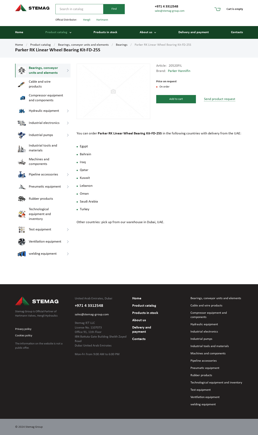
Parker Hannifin (179, 71)
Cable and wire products (206, 305)
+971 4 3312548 (166, 6)
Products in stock (105, 32)
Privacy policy (23, 329)
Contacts (237, 32)
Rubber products (201, 375)
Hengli (86, 19)
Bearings (121, 44)
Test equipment (200, 390)
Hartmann (102, 19)
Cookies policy (23, 335)
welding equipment (203, 404)
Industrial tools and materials (209, 346)
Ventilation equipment (205, 397)
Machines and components (208, 353)
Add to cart (176, 99)
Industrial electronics (204, 331)
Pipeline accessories (203, 360)
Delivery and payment (193, 32)
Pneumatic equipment (204, 368)
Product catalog (56, 32)
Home (19, 32)
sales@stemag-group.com (169, 11)
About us (146, 32)
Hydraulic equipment (204, 324)
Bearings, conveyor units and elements (83, 44)
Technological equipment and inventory (216, 382)
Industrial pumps (201, 339)
